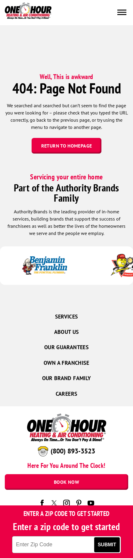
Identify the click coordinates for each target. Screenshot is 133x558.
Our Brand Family (66, 378)
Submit (107, 544)
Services (66, 316)
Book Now (66, 482)
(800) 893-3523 (73, 451)
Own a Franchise (66, 362)
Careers (67, 393)
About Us (66, 331)
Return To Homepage (66, 146)
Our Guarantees (66, 347)
